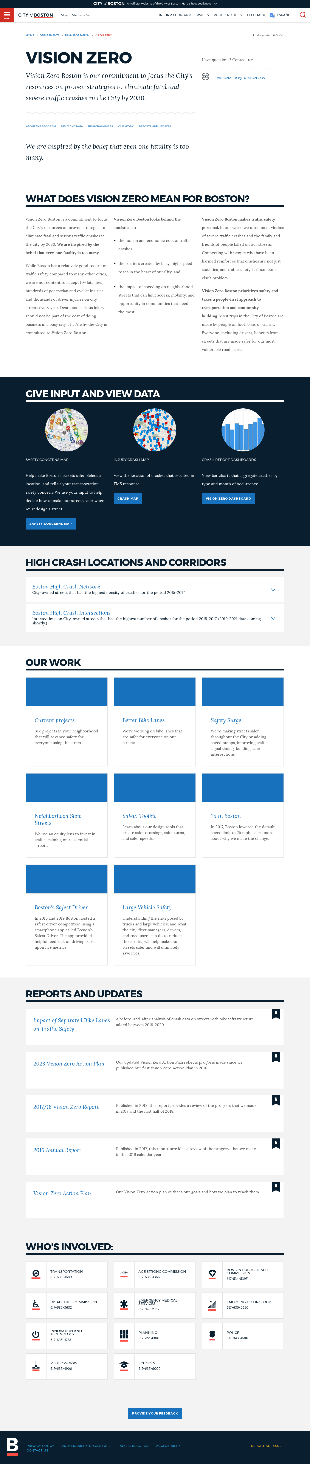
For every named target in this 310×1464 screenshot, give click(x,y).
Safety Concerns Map (50, 523)
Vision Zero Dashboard (228, 498)
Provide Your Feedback (155, 1413)
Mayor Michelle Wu (76, 15)
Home (30, 35)
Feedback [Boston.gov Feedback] (256, 15)
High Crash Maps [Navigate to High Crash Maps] (100, 126)
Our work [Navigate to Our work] (126, 126)
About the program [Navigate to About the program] (41, 126)
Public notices (228, 15)
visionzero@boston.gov (241, 78)
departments (49, 35)
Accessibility (168, 1445)
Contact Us (37, 1450)
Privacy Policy (40, 1445)
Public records (134, 1445)
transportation (77, 35)
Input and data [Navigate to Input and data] (72, 126)
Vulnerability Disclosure (86, 1445)
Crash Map (128, 498)
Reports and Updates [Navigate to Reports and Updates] (155, 126)
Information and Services (184, 15)
